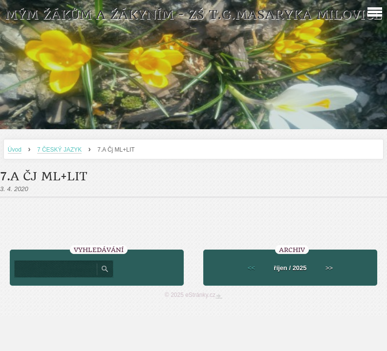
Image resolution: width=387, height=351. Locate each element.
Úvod (15, 149)
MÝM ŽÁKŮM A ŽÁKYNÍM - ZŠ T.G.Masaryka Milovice (193, 14)
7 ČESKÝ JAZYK (59, 149)
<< (251, 268)
